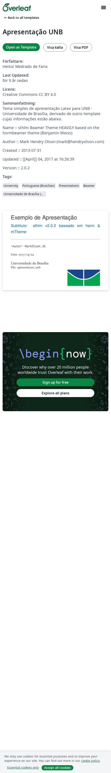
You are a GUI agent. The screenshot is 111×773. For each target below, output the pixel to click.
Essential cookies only (23, 767)
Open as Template (21, 47)
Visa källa (55, 47)
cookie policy (90, 761)
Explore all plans (55, 393)
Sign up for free (55, 382)
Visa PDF (81, 47)
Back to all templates (21, 18)
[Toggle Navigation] (103, 7)
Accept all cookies (57, 768)
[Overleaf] (17, 7)
